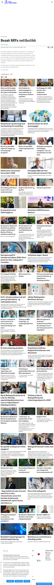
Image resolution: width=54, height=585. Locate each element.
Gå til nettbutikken (4, 69)
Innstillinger (10, 581)
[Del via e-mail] (52, 47)
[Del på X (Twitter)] (50, 47)
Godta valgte (19, 581)
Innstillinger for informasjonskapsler (44, 583)
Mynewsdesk (48, 559)
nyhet (11, 74)
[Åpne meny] (2, 2)
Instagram (49, 554)
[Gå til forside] (27, 2)
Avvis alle (27, 581)
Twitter (48, 555)
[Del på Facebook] (48, 47)
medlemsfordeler (5, 74)
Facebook (48, 552)
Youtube (48, 558)
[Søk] (52, 2)
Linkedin (48, 557)
